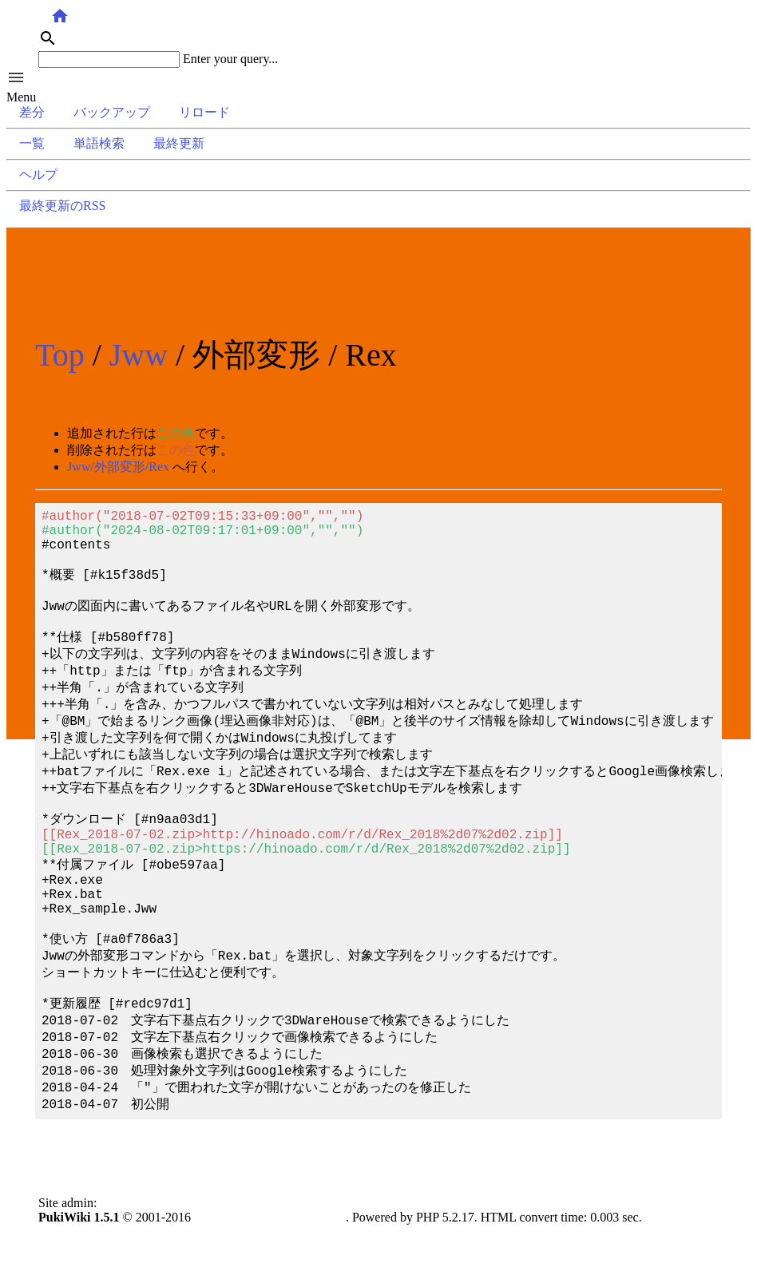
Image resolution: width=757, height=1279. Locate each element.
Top (60, 355)
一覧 (32, 143)
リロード (204, 112)
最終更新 (178, 143)
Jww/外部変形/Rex (118, 466)
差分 (32, 112)
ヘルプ (38, 174)
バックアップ (111, 112)
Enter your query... (230, 58)
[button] (378, 79)
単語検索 (99, 143)
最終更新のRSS (62, 205)
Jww (138, 355)
